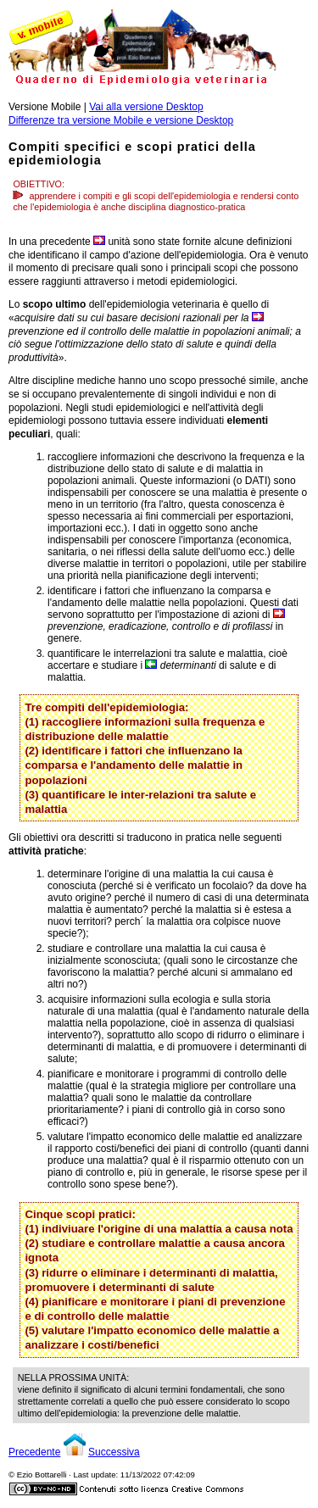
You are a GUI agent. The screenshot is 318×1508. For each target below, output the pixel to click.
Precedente (34, 1452)
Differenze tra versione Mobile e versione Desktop (120, 120)
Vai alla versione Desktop (146, 107)
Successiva (114, 1452)
